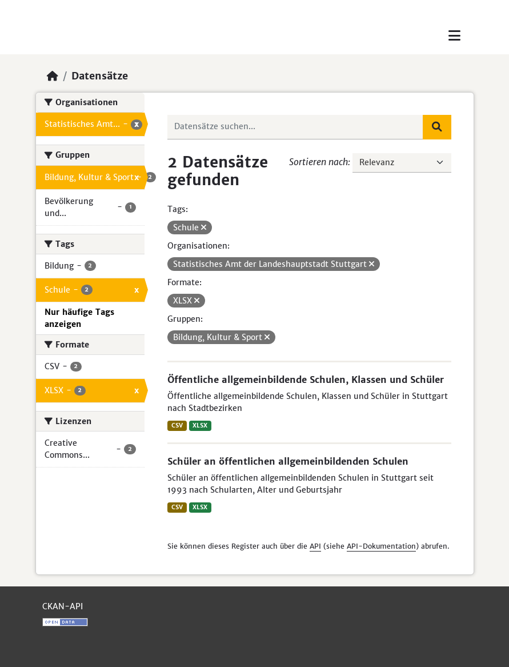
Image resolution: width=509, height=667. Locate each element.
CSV (177, 425)
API (315, 546)
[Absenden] (437, 127)
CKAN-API (62, 606)
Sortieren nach (318, 161)
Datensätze (99, 76)
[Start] (52, 76)
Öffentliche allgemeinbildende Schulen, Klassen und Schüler (305, 379)
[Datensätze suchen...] (295, 127)
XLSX (200, 425)
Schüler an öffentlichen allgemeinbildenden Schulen (287, 461)
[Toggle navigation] (454, 35)
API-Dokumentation (381, 546)
